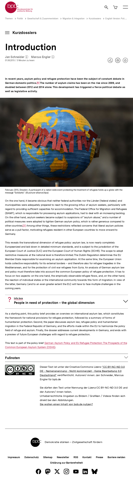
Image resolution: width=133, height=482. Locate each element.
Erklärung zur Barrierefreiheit (66, 462)
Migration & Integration (73, 18)
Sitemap (47, 457)
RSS (76, 457)
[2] (24, 225)
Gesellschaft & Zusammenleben (42, 18)
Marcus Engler (42, 57)
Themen (9, 18)
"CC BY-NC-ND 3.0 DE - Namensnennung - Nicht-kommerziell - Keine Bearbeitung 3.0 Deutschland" (82, 371)
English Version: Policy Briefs (119, 18)
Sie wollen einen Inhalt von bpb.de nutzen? (66, 404)
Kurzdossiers (95, 18)
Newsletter (63, 457)
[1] (38, 83)
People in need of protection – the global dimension (54, 301)
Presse (99, 457)
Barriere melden (116, 457)
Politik (20, 18)
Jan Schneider (16, 57)
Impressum (14, 457)
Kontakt (86, 457)
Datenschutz (31, 457)
